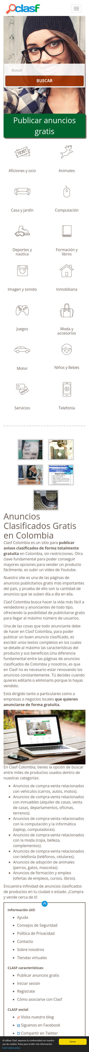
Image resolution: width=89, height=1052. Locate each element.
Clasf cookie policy (11, 1048)
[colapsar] (76, 9)
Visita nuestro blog (35, 1017)
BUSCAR (44, 80)
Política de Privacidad (36, 933)
